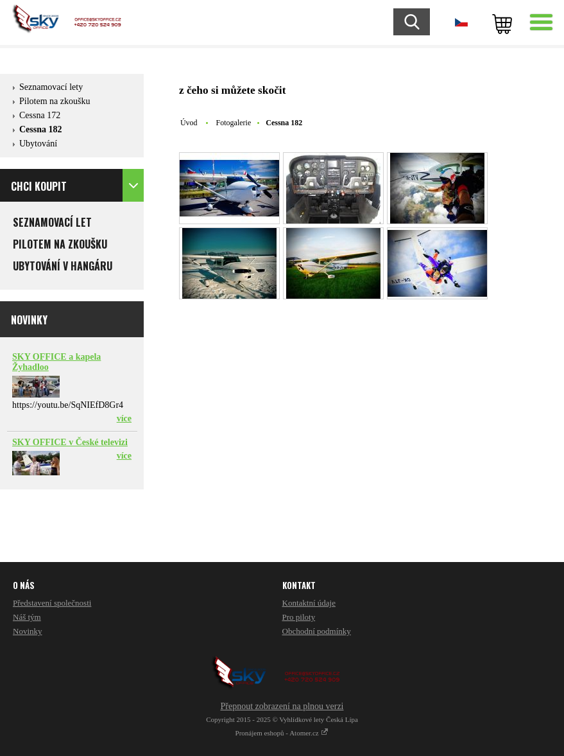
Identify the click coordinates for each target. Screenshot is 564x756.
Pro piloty (299, 617)
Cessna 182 (40, 129)
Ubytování (38, 143)
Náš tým (27, 617)
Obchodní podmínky (316, 631)
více (124, 418)
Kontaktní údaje (309, 603)
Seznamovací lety (51, 87)
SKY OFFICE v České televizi (70, 442)
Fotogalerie (234, 122)
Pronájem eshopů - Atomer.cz (282, 733)
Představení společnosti (52, 603)
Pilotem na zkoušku (54, 101)
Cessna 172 (39, 115)
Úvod (189, 122)
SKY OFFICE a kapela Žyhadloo (56, 362)
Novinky (27, 631)
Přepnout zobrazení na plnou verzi (281, 706)
